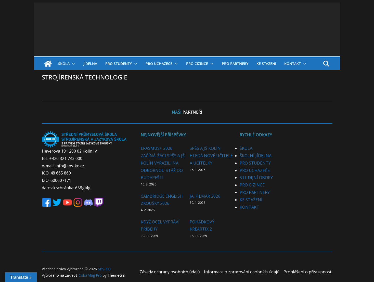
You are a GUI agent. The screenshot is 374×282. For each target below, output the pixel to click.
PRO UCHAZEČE (159, 63)
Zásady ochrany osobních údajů (169, 272)
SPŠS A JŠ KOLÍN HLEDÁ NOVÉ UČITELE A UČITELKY (211, 155)
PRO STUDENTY (118, 63)
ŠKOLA (64, 63)
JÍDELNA (90, 63)
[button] (72, 63)
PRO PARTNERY (235, 63)
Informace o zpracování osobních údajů (241, 272)
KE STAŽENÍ (266, 63)
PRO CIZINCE (197, 63)
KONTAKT (292, 63)
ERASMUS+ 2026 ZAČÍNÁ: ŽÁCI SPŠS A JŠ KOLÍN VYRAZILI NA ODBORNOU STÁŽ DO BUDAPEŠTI (163, 162)
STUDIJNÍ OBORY (256, 177)
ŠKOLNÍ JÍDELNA (256, 155)
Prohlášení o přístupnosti (307, 272)
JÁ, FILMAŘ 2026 (205, 196)
